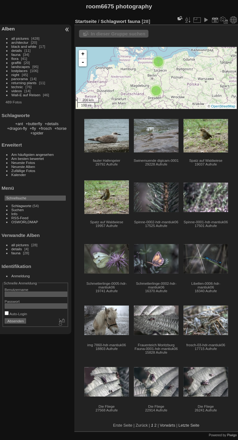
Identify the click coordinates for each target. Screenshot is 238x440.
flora (15, 59)
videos (16, 91)
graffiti (16, 63)
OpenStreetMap (223, 106)
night (15, 75)
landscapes (20, 67)
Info (14, 214)
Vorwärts (167, 425)
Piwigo (232, 435)
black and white (24, 46)
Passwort (12, 301)
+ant (19, 123)
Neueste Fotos (23, 163)
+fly (33, 128)
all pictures (20, 38)
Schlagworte (21, 206)
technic (17, 87)
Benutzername (17, 290)
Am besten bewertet (27, 158)
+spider (36, 133)
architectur (20, 42)
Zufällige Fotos (23, 171)
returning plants (24, 83)
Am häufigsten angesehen (32, 154)
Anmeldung (20, 276)
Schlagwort (113, 21)
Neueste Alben (23, 167)
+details (51, 123)
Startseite (86, 21)
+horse (61, 128)
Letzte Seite (189, 425)
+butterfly (34, 123)
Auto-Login (16, 314)
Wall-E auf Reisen (26, 95)
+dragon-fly (17, 128)
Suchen (17, 210)
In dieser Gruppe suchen (118, 33)
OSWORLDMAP (24, 222)
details (16, 50)
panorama (19, 79)
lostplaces (19, 71)
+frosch (45, 128)
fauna (15, 54)
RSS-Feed (20, 218)
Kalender (18, 175)
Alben (8, 28)
